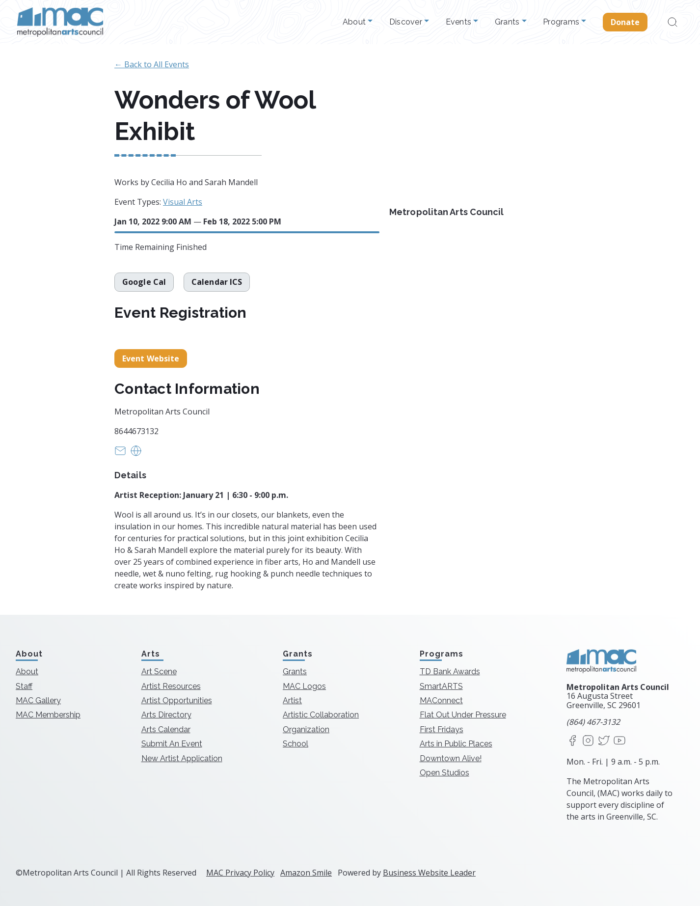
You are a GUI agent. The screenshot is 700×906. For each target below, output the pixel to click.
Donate (625, 22)
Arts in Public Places (456, 743)
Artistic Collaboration (321, 714)
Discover (406, 22)
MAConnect (441, 700)
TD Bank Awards (450, 671)
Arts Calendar (165, 729)
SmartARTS (441, 686)
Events (460, 22)
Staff (24, 686)
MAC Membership (48, 714)
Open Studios (444, 772)
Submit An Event (171, 743)
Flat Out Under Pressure (463, 714)
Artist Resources (171, 686)
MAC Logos (304, 686)
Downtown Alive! (451, 758)
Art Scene (159, 671)
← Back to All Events (151, 64)
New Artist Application (181, 758)
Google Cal (144, 281)
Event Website (150, 358)
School (295, 743)
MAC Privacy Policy (240, 872)
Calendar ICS (216, 281)
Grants (508, 22)
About (355, 22)
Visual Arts (182, 201)
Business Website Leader (429, 872)
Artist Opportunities (176, 700)
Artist (292, 700)
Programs (562, 22)
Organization (306, 729)
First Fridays (441, 729)
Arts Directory (166, 714)
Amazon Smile (306, 872)
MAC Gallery (38, 700)
